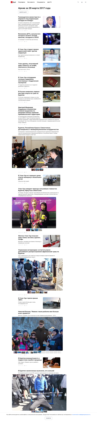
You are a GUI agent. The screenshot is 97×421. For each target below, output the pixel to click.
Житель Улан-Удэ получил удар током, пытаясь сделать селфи (29, 237)
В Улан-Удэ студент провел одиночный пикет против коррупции (28, 51)
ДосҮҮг (49, 2)
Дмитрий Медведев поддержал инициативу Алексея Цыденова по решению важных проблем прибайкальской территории (29, 111)
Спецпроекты (41, 2)
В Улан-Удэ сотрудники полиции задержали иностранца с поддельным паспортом (28, 80)
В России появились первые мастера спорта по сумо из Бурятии (28, 93)
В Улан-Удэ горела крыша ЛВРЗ (28, 299)
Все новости (31, 2)
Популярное (21, 2)
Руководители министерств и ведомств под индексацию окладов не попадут (29, 18)
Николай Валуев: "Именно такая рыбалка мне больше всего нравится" (38, 312)
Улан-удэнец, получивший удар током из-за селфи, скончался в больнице (28, 65)
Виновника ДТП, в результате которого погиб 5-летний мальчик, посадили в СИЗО (29, 35)
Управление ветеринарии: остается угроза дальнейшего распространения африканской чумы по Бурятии (38, 251)
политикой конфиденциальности (81, 414)
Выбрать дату (23, 12)
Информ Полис (13, 2)
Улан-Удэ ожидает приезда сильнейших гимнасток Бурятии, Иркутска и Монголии (37, 189)
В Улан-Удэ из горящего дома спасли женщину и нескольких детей (29, 177)
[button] (38, 169)
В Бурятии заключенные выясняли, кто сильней (36, 371)
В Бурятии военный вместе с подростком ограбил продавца (30, 359)
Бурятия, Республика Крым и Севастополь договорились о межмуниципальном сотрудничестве (38, 128)
